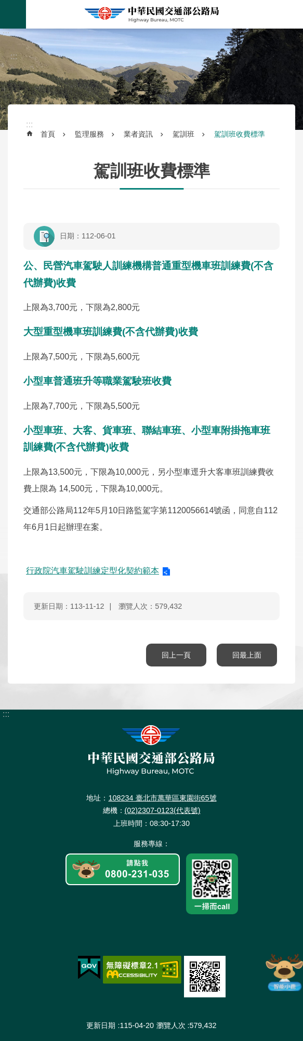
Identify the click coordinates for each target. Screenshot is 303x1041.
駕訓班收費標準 (239, 134)
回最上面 (246, 655)
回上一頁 (176, 655)
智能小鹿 (284, 972)
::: (6, 30)
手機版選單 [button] (13, 14)
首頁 (48, 134)
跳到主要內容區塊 (5, 5)
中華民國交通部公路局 (151, 14)
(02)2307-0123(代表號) (163, 810)
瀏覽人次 (171, 1025)
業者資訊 (138, 134)
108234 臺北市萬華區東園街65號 (162, 798)
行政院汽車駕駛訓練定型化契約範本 (92, 570)
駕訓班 (183, 134)
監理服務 (89, 134)
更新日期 (100, 1025)
